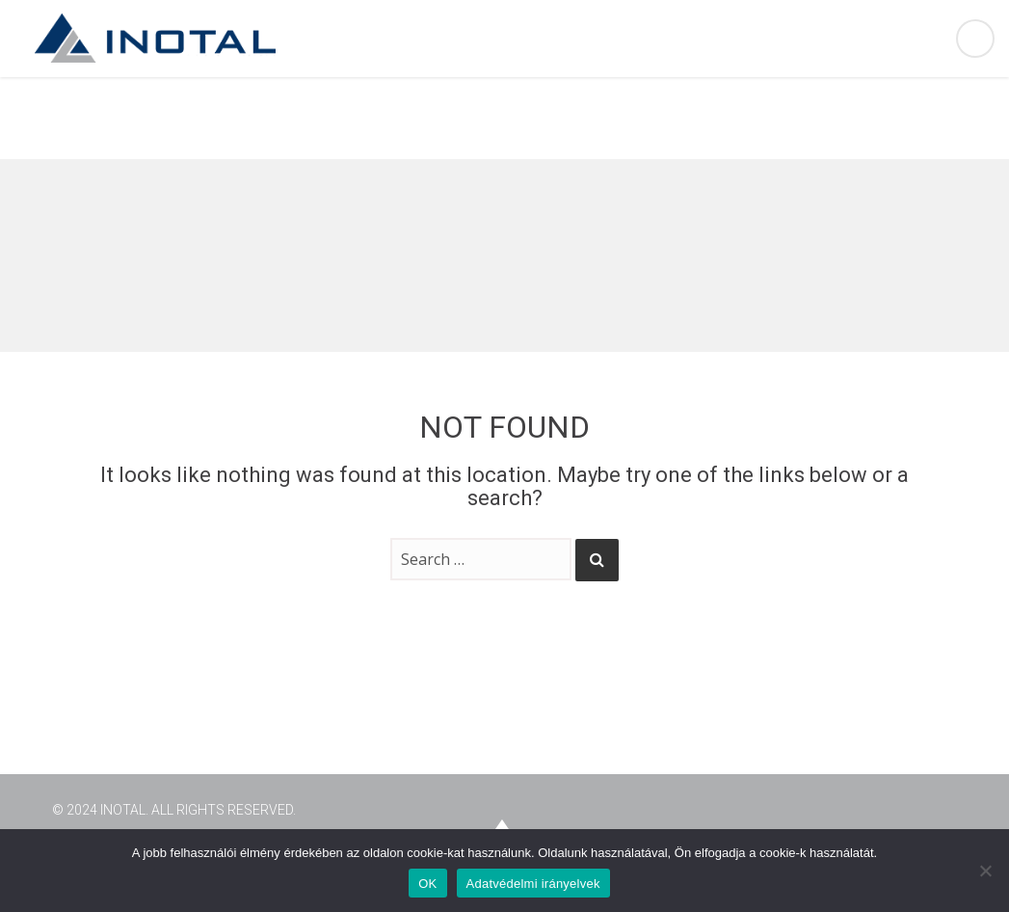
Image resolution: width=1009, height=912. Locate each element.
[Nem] (985, 870)
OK (427, 883)
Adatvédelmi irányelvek (533, 883)
